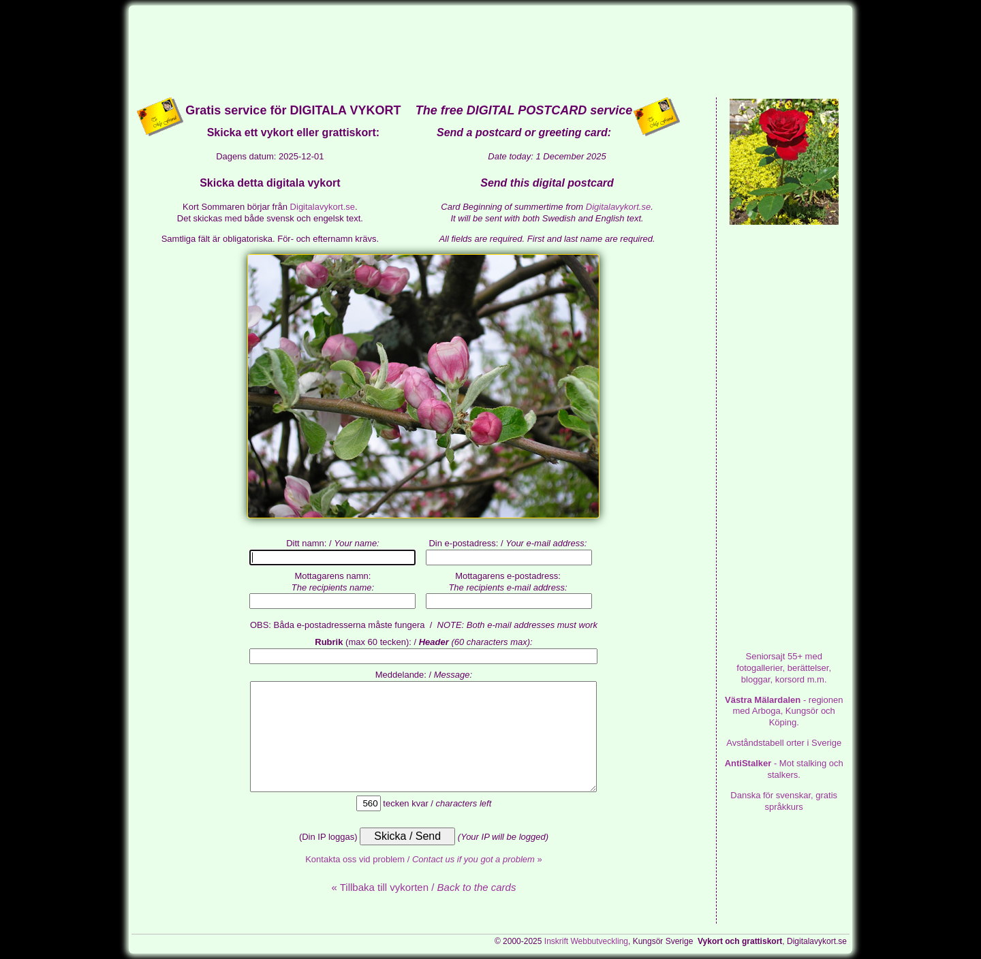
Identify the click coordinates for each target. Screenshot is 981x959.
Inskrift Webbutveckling (586, 941)
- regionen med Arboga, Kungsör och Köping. (784, 711)
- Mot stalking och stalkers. (784, 769)
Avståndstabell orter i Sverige (783, 743)
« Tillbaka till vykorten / (423, 887)
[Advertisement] (490, 50)
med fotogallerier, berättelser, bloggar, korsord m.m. (783, 668)
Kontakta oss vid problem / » (423, 859)
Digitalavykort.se (322, 207)
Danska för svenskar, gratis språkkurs (783, 801)
